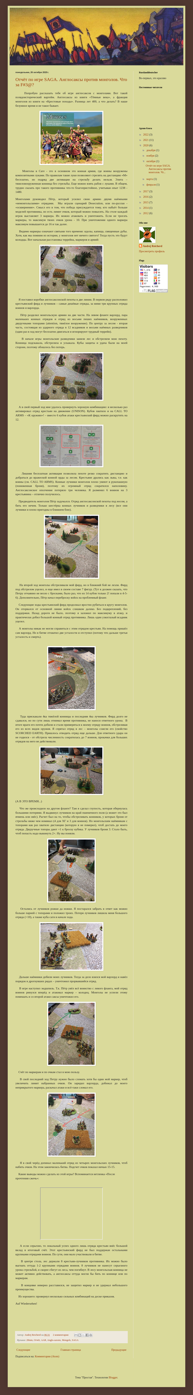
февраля (151, 184)
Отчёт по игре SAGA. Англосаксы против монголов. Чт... (158, 169)
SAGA (75, 1340)
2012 (146, 213)
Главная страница (71, 1349)
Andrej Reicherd (152, 246)
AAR (43, 1340)
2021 (146, 140)
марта (150, 179)
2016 (146, 196)
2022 (146, 134)
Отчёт (37, 1340)
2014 (146, 207)
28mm (29, 1340)
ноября (150, 155)
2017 (146, 191)
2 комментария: (61, 1335)
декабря (151, 150)
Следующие (23, 1349)
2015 (146, 202)
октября (151, 161)
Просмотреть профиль (152, 251)
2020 (146, 145)
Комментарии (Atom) (47, 1356)
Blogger (113, 1377)
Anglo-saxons (54, 1340)
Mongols (66, 1340)
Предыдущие (118, 1349)
